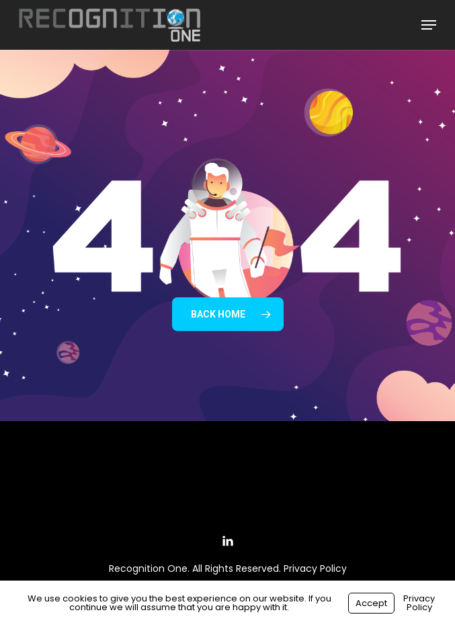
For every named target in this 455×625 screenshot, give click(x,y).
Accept (371, 603)
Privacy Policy (315, 568)
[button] (428, 25)
